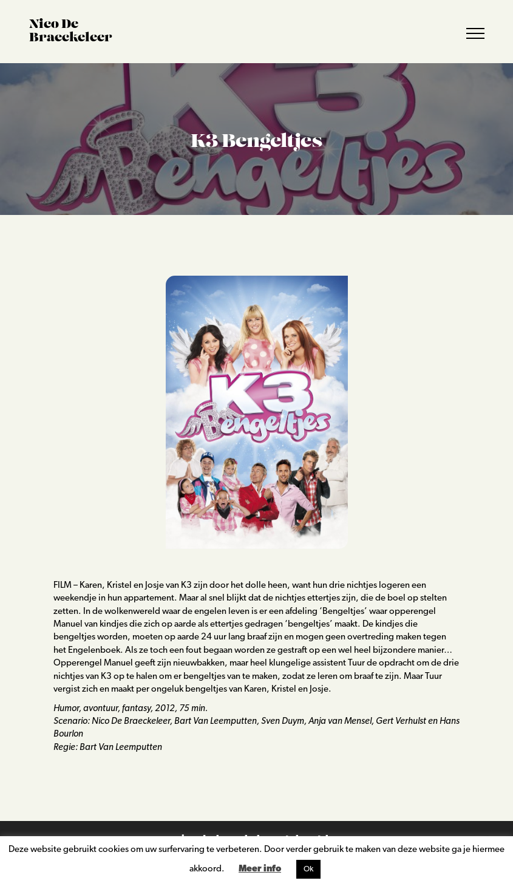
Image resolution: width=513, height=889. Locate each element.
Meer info (260, 869)
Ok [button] (308, 869)
